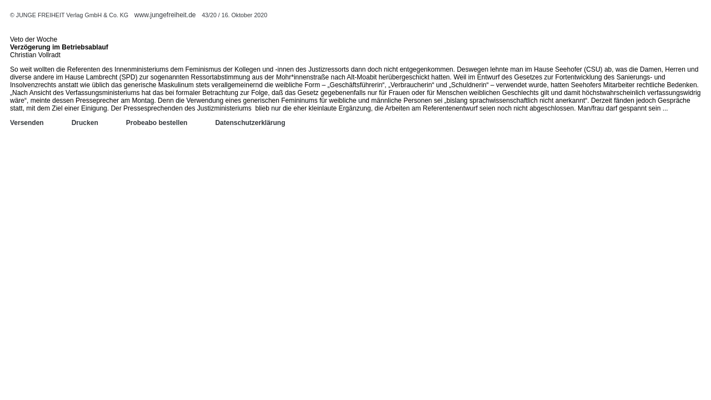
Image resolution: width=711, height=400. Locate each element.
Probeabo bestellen (157, 123)
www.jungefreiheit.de (165, 15)
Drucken (85, 123)
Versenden (27, 123)
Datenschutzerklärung (250, 123)
